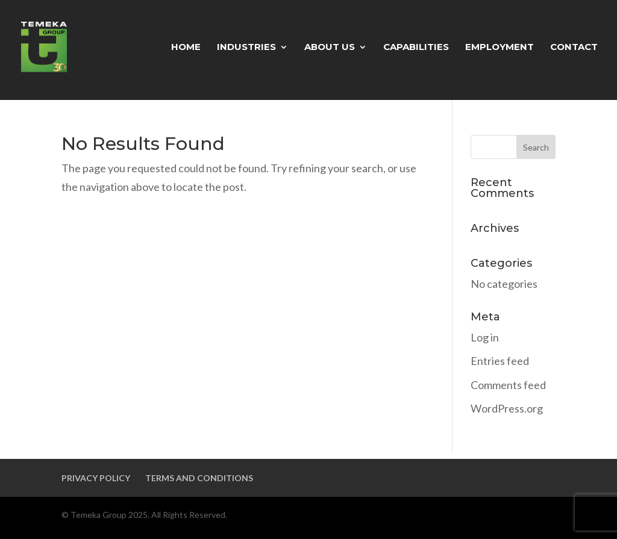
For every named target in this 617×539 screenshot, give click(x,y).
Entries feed (500, 360)
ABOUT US (329, 47)
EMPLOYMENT (499, 47)
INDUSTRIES (246, 47)
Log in (485, 337)
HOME (186, 47)
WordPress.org (507, 408)
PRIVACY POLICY (95, 478)
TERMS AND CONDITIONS (199, 478)
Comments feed (508, 384)
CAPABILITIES (416, 47)
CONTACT (574, 47)
